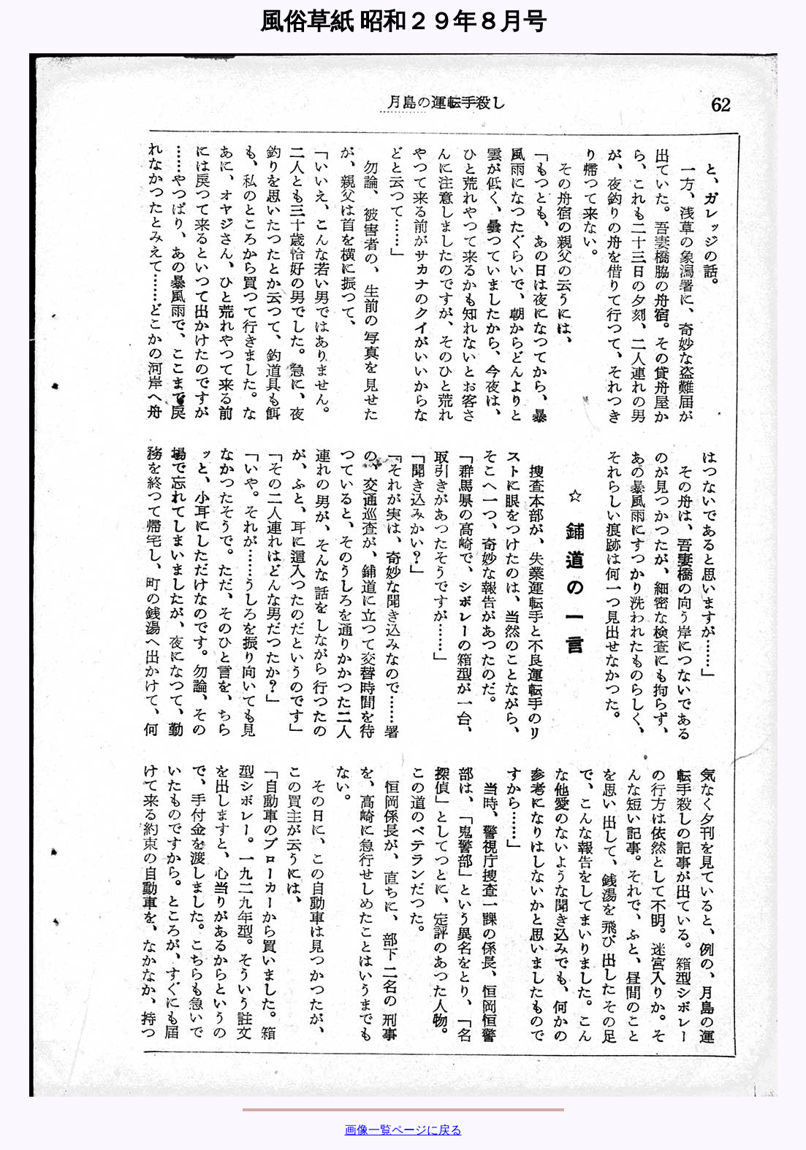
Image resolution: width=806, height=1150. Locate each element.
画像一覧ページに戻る (403, 1130)
